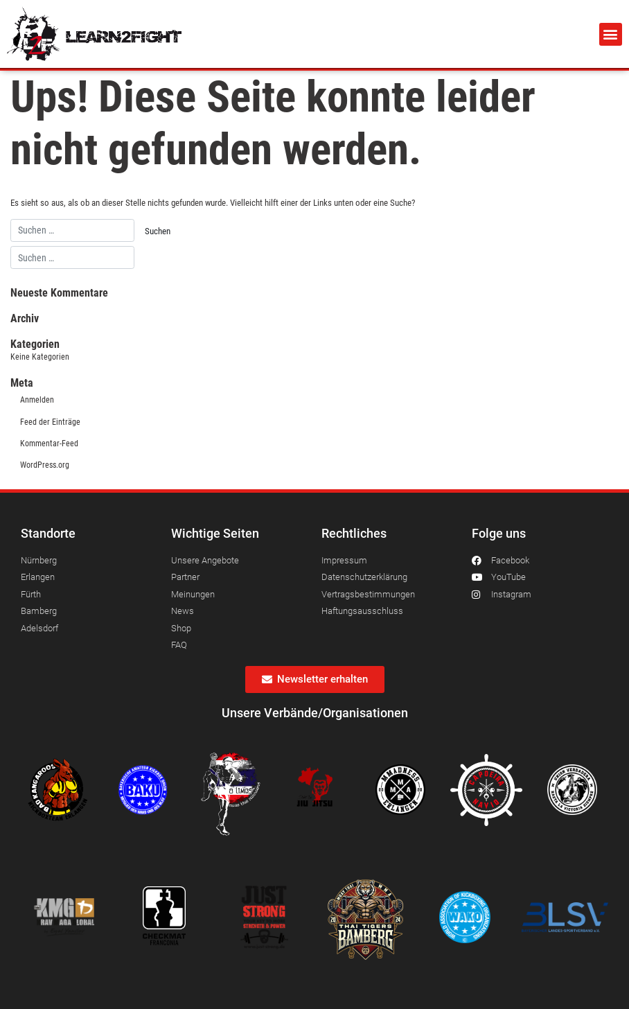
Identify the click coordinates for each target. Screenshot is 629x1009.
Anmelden (37, 400)
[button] (610, 34)
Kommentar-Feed (49, 443)
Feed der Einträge (50, 422)
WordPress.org (44, 465)
